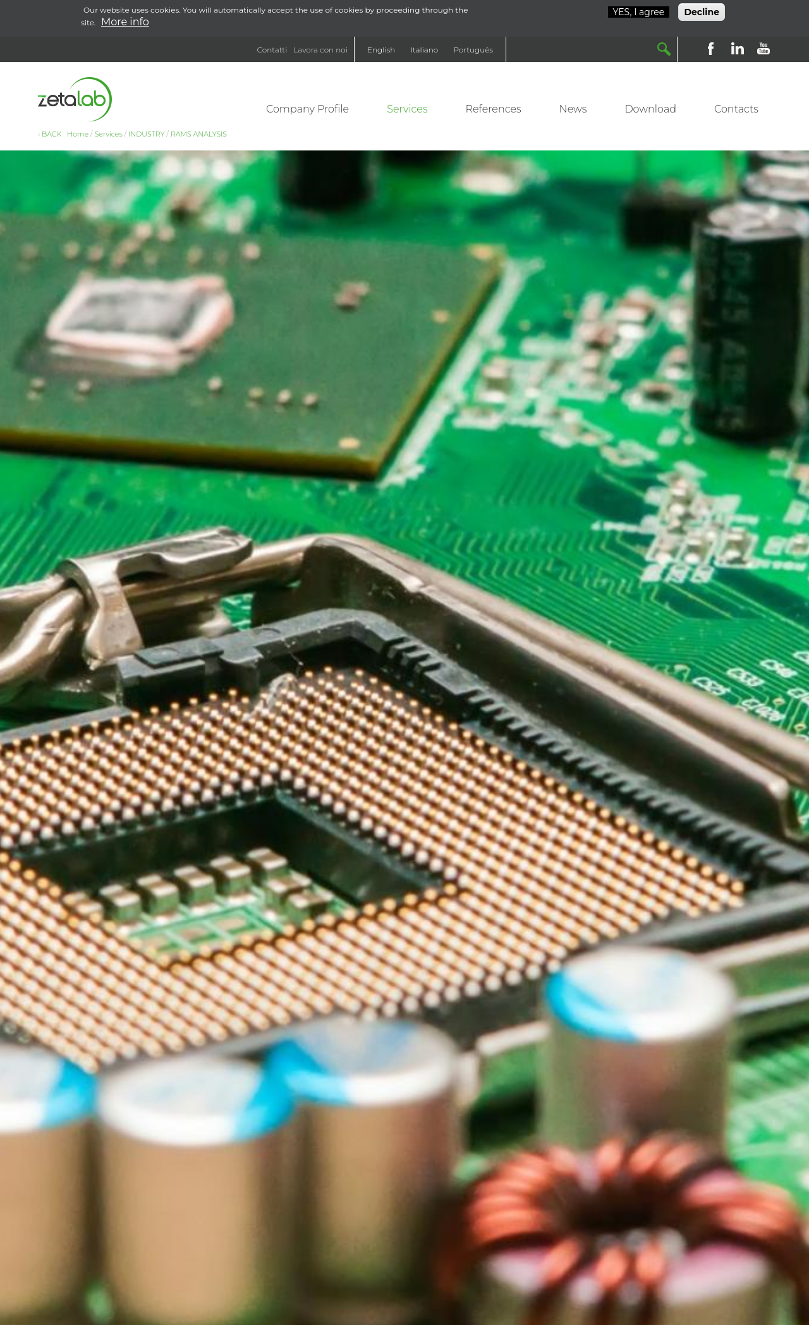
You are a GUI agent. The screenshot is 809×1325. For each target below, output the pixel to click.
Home (77, 134)
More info (125, 20)
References (493, 109)
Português (473, 49)
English (381, 49)
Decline (701, 10)
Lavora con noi (320, 49)
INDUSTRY (146, 134)
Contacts (736, 109)
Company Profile (307, 109)
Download (650, 109)
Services (407, 109)
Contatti (272, 49)
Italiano (424, 49)
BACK (51, 134)
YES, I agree (639, 10)
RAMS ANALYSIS (199, 134)
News (573, 109)
